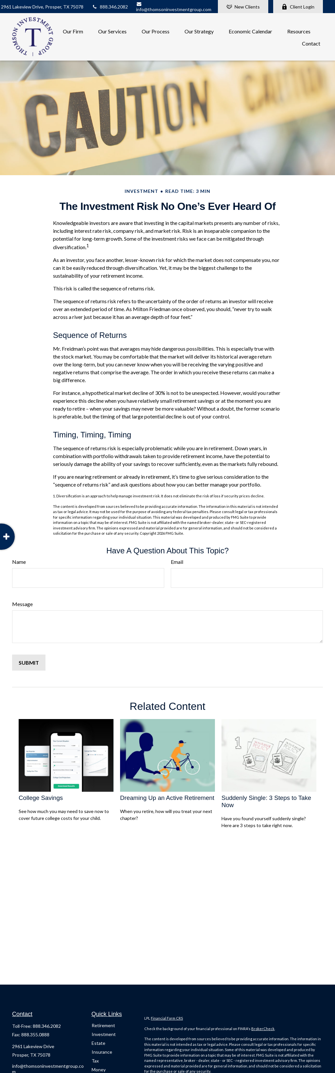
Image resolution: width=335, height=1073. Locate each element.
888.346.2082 (110, 6)
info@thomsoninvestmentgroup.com (173, 7)
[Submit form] (28, 663)
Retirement (103, 1025)
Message (22, 604)
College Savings (41, 797)
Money (99, 1069)
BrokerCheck (262, 1029)
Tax (95, 1061)
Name (19, 562)
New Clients (243, 6)
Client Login (298, 6)
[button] (73, 31)
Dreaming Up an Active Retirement (167, 797)
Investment (104, 1034)
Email (177, 562)
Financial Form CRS (167, 1018)
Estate (98, 1043)
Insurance (102, 1052)
